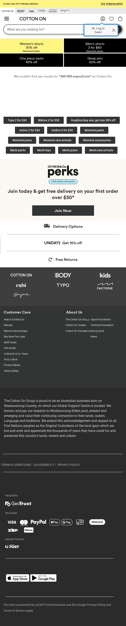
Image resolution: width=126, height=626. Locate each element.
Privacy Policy (96, 604)
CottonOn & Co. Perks (16, 353)
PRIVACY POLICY (68, 464)
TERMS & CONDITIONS (16, 464)
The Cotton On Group (77, 319)
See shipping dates (112, 3)
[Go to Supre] (65, 10)
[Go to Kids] (31, 10)
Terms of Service (14, 610)
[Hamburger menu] (6, 19)
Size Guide (10, 348)
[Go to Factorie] (53, 10)
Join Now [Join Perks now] (63, 210)
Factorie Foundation (102, 325)
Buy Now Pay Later (14, 336)
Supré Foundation (101, 319)
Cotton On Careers (76, 325)
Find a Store (10, 359)
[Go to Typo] (41, 10)
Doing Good (97, 331)
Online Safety (11, 370)
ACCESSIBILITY (44, 464)
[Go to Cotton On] (7, 10)
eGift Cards (10, 342)
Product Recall (12, 365)
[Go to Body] (21, 10)
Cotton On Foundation (78, 331)
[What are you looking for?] (63, 29)
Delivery (8, 325)
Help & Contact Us (14, 319)
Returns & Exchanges (15, 331)
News (94, 336)
